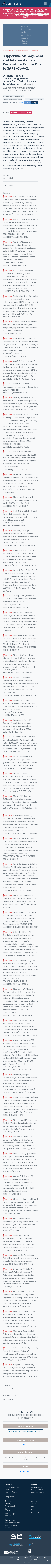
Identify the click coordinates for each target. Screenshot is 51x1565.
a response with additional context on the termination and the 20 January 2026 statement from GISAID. (26, 15)
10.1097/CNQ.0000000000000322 (28, 1415)
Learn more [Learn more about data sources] (7, 106)
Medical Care (26, 112)
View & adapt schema (10, 1514)
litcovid (28, 103)
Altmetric (22, 1452)
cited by (24, 41)
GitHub (27, 1557)
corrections (26, 35)
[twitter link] (21, 1471)
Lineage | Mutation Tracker (12, 1488)
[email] (25, 1471)
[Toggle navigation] (45, 3)
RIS (24, 1444)
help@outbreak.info (12, 1522)
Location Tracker (11, 1492)
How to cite (35, 1512)
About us (34, 1504)
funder (23, 32)
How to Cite (14, 1557)
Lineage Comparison (9, 1496)
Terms (10, 1560)
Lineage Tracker (37, 1490)
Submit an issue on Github (12, 1526)
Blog (33, 1507)
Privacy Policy (41, 1557)
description (26, 29)
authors (24, 26)
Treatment (15, 112)
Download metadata (8, 1510)
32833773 (28, 1418)
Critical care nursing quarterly (25, 1431)
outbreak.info (11, 4)
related (24, 44)
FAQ (32, 1509)
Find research (10, 1506)
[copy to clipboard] (29, 1471)
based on (25, 38)
